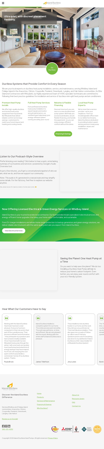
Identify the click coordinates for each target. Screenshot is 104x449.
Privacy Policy (53, 438)
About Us (75, 395)
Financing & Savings (44, 404)
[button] (100, 38)
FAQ (73, 402)
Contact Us (76, 406)
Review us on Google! (10, 419)
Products (40, 397)
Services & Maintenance (46, 401)
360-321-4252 (7, 429)
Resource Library (78, 399)
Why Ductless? (42, 408)
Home (39, 393)
